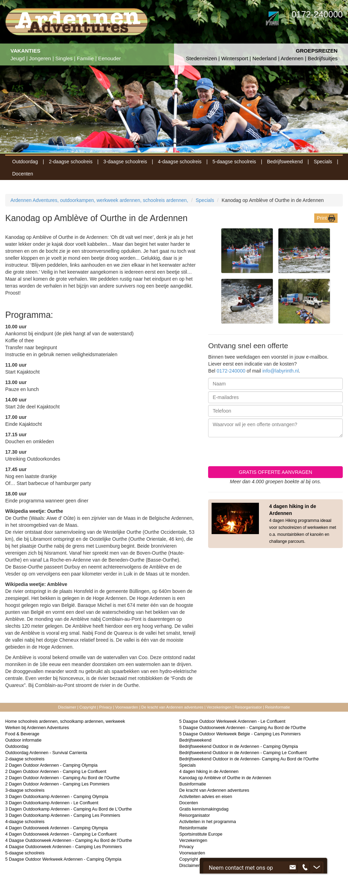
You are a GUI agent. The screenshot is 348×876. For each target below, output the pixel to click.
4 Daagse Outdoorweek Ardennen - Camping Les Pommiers (63, 846)
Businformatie (192, 784)
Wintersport (234, 58)
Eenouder (109, 58)
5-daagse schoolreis (234, 161)
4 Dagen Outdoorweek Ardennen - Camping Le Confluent (61, 834)
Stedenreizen (201, 58)
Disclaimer (67, 707)
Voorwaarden (126, 707)
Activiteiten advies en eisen (205, 796)
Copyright (87, 707)
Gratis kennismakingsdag (203, 809)
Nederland (264, 58)
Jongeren (40, 58)
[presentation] (290, 452)
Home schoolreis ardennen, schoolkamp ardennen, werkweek (65, 721)
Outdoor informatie (23, 740)
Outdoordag (25, 161)
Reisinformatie (277, 707)
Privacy (105, 707)
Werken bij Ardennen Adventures (37, 727)
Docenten (22, 174)
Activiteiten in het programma (207, 821)
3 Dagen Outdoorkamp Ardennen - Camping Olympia (56, 796)
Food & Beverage (22, 734)
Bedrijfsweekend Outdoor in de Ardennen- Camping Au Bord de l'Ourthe (249, 759)
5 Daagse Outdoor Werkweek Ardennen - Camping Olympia (63, 859)
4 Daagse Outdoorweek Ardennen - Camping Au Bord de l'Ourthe (68, 840)
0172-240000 (230, 371)
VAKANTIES (25, 51)
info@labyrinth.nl (280, 371)
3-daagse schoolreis (125, 161)
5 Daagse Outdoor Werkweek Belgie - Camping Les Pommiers (240, 734)
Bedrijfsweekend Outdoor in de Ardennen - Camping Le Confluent (243, 752)
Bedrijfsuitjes (323, 58)
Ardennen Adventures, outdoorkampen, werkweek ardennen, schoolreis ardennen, (99, 200)
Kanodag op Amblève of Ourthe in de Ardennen (225, 777)
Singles (64, 58)
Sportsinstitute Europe (200, 834)
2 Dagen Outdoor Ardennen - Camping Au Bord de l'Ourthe (62, 777)
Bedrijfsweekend (285, 161)
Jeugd (17, 58)
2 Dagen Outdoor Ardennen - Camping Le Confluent (55, 771)
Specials (323, 161)
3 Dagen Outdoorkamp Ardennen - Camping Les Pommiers (62, 815)
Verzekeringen (219, 707)
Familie (85, 58)
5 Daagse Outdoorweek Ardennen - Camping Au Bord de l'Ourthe (242, 727)
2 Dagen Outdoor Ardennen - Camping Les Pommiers (57, 784)
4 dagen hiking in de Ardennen (208, 771)
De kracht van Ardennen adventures (172, 707)
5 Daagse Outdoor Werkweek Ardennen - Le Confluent (232, 721)
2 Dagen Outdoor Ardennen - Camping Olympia (51, 765)
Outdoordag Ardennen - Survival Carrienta (46, 752)
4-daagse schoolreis (179, 161)
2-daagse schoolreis (70, 161)
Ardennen (291, 58)
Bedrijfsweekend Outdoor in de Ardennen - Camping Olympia (238, 746)
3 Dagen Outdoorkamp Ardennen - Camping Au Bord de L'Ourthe (68, 809)
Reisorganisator (249, 707)
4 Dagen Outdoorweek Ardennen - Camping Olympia (56, 828)
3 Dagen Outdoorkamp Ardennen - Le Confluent (51, 802)
